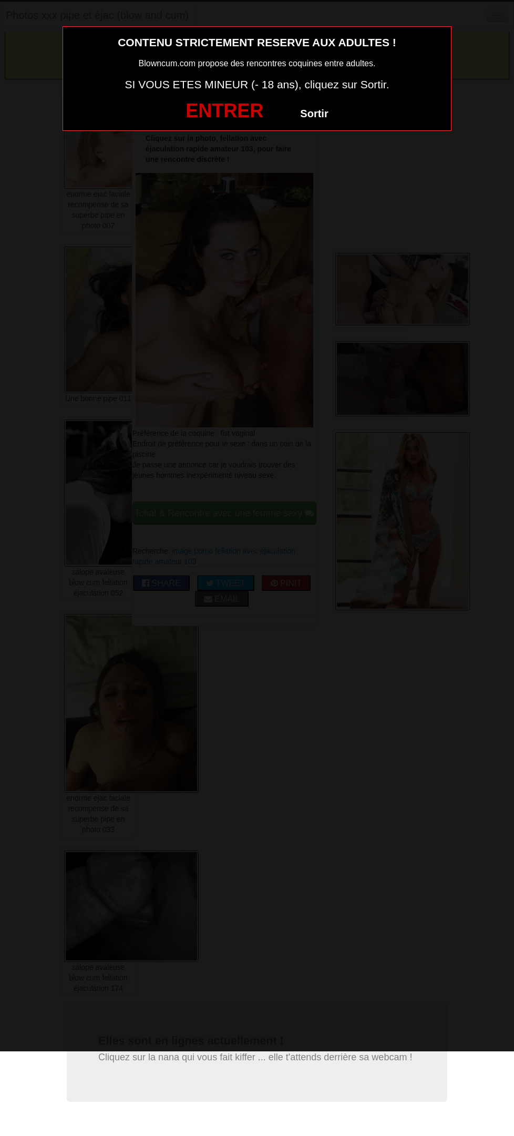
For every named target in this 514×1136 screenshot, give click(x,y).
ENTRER (224, 110)
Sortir (314, 113)
